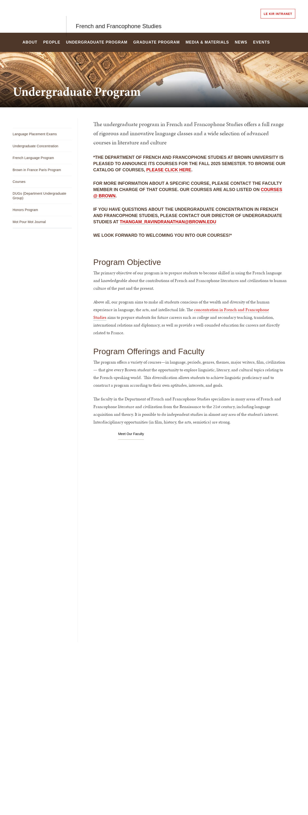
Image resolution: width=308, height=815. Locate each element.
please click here (168, 169)
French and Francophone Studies (118, 16)
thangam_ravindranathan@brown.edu (168, 221)
